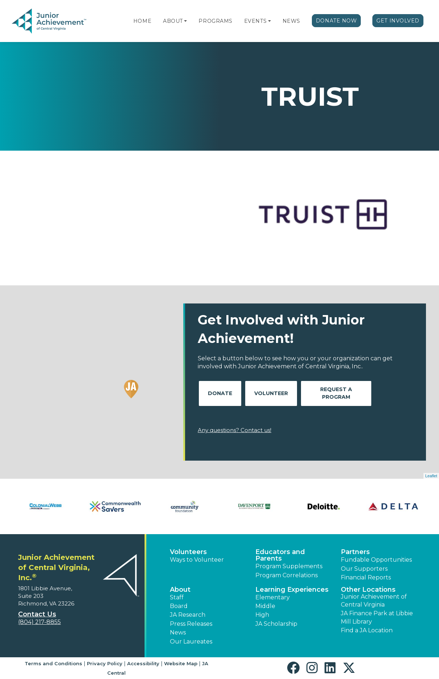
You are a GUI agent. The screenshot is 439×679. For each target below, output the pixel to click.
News (291, 21)
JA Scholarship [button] (276, 623)
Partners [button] (355, 552)
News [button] (178, 632)
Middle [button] (265, 606)
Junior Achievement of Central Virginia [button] (374, 600)
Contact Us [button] (37, 614)
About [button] (180, 589)
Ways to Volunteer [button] (197, 559)
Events (255, 21)
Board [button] (179, 606)
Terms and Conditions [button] (53, 663)
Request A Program (336, 393)
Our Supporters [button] (364, 568)
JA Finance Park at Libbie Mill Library (377, 617)
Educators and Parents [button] (280, 555)
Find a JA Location (367, 630)
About (173, 21)
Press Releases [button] (191, 623)
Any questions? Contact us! (234, 430)
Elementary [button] (272, 597)
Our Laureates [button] (191, 641)
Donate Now (336, 20)
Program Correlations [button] (286, 575)
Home (142, 21)
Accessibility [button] (143, 663)
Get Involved (397, 20)
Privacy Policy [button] (104, 663)
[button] (185, 21)
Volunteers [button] (188, 552)
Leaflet (431, 476)
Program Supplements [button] (288, 566)
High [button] (262, 614)
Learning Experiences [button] (292, 589)
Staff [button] (177, 597)
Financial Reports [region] (366, 577)
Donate (220, 393)
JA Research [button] (187, 614)
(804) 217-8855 (39, 622)
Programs (215, 21)
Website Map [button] (180, 663)
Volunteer (271, 393)
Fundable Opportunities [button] (376, 559)
